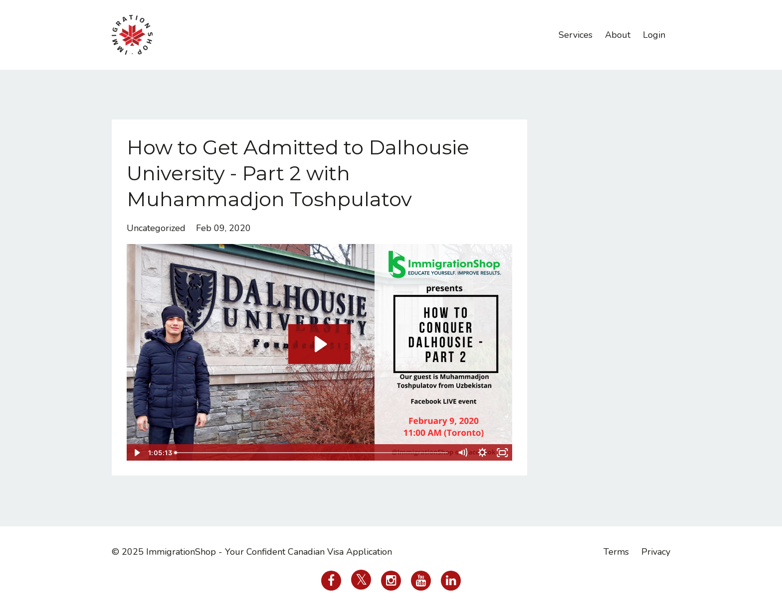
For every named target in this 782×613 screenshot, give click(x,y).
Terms (616, 552)
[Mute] (463, 452)
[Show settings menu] (483, 452)
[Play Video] (136, 452)
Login (654, 35)
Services (575, 35)
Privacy (655, 552)
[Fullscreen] (503, 452)
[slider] (312, 452)
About (617, 35)
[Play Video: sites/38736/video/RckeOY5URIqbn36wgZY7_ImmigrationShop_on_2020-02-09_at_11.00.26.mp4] (319, 344)
